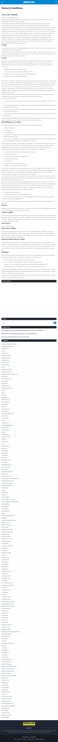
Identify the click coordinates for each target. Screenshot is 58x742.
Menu (2, 2)
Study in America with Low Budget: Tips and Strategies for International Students (19, 333)
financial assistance (6, 497)
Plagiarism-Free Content (6, 624)
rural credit (4, 641)
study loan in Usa (5, 680)
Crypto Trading (5, 450)
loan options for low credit (7, 585)
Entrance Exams (5, 487)
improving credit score (6, 541)
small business (5, 654)
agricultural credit (5, 360)
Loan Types (4, 594)
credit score (4, 439)
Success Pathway (5, 685)
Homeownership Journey (7, 538)
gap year (3, 513)
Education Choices (5, 469)
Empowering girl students (7, 483)
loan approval (4, 573)
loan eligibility (4, 580)
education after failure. (6, 467)
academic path (5, 353)
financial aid (4, 494)
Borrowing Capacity (6, 402)
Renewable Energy (5, 636)
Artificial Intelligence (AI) (6, 378)
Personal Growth (5, 622)
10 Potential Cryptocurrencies (7, 346)
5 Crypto (3, 351)
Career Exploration (5, 409)
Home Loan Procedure (6, 536)
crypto (3, 443)
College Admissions (5, 434)
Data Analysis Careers (6, 460)
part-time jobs (5, 620)
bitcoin (3, 392)
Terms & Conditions (39, 739)
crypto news (4, 448)
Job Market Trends (5, 557)
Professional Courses (6, 627)
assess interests (5, 381)
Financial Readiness (5, 504)
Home (15, 739)
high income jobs (5, 522)
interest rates (4, 550)
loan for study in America (7, 583)
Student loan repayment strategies (9, 675)
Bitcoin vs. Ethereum (6, 399)
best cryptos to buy (6, 385)
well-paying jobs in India (7, 715)
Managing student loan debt (7, 603)
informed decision (5, 548)
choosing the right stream (7, 425)
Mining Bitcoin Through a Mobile (8, 606)
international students (6, 552)
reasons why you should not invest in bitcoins (11, 631)
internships (4, 555)
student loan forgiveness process (8, 668)
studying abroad (5, 682)
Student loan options (6, 673)
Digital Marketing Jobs (6, 464)
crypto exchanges (5, 446)
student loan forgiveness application (9, 666)
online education (5, 613)
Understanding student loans (8, 703)
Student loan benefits (6, 661)
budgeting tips (5, 404)
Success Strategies (5, 687)
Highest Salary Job (5, 534)
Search (56, 2)
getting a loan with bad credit (8, 515)
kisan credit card (5, 562)
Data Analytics (4, 462)
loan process (4, 587)
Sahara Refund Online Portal (7, 643)
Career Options (5, 415)
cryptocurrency (5, 455)
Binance (3, 390)
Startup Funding (5, 657)
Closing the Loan (5, 427)
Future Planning (5, 508)
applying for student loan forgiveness (9, 374)
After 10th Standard (6, 358)
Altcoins (3, 367)
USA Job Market (5, 710)
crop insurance (5, 441)
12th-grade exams (5, 348)
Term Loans (4, 694)
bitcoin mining (4, 397)
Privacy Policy (30, 739)
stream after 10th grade (6, 659)
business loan (4, 406)
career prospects (5, 418)
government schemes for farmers (9, 520)
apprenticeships (5, 376)
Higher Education (5, 527)
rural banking (4, 638)
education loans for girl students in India (10, 478)
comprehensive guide (6, 436)
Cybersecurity (4, 457)
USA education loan (6, 708)
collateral (3, 432)
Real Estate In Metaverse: (6, 629)
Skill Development (5, 652)
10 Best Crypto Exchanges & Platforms (9, 344)
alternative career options (7, 369)
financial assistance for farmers (8, 499)
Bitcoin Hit (4, 395)
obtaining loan (5, 610)
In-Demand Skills (5, 543)
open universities (5, 617)
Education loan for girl (6, 476)
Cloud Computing (5, 429)
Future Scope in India (6, 511)
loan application (5, 569)
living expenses (5, 566)
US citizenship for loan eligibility (8, 706)
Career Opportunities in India (7, 413)
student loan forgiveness (7, 664)
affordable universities (6, 355)
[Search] (28, 323)
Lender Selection (5, 564)
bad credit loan (5, 383)
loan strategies (5, 592)
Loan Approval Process (6, 576)
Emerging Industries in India (7, 480)
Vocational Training (6, 712)
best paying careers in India (7, 388)
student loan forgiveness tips (8, 671)
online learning (5, 615)
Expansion (4, 490)
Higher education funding (7, 529)
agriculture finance (5, 364)
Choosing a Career (5, 422)
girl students (4, 518)
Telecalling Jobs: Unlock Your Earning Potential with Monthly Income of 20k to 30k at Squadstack (23, 330)
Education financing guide (7, 471)
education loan (5, 473)
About (19, 739)
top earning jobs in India (7, 696)
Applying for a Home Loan (7, 371)
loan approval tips (5, 578)
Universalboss (33, 737)
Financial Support (5, 506)
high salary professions (6, 525)
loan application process (7, 571)
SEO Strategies (5, 650)
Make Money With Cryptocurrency (8, 601)
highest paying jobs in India (7, 532)
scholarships (4, 648)
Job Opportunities (5, 559)
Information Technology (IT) (7, 545)
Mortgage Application (6, 608)
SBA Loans (4, 645)
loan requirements (5, 590)
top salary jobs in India (6, 699)
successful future (5, 689)
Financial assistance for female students (10, 501)
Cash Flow (4, 420)
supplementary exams (6, 692)
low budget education (6, 599)
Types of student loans (6, 701)
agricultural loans (5, 362)
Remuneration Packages (6, 634)
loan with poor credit (6, 596)
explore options (5, 492)
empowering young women (7, 485)
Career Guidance (5, 411)
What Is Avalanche (5, 717)
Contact (24, 739)
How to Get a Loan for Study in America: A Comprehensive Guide (15, 336)
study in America (5, 678)
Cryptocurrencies (5, 453)
